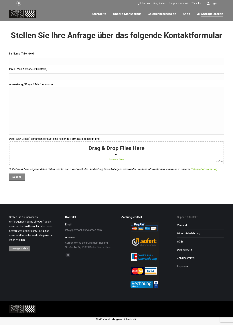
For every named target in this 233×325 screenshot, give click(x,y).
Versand (182, 225)
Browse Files (116, 159)
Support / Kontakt (187, 217)
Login (212, 3)
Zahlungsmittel (186, 258)
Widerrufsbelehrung (188, 233)
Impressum (183, 266)
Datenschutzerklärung (204, 169)
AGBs (180, 241)
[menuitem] (159, 3)
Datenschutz (184, 249)
